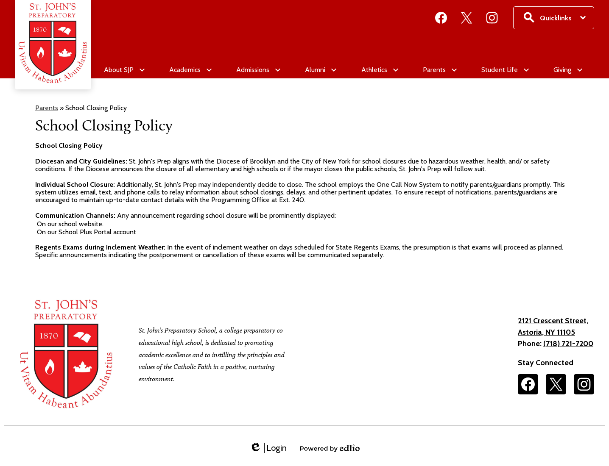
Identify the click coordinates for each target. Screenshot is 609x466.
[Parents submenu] (439, 69)
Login (268, 448)
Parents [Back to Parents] (46, 108)
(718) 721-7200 (568, 343)
